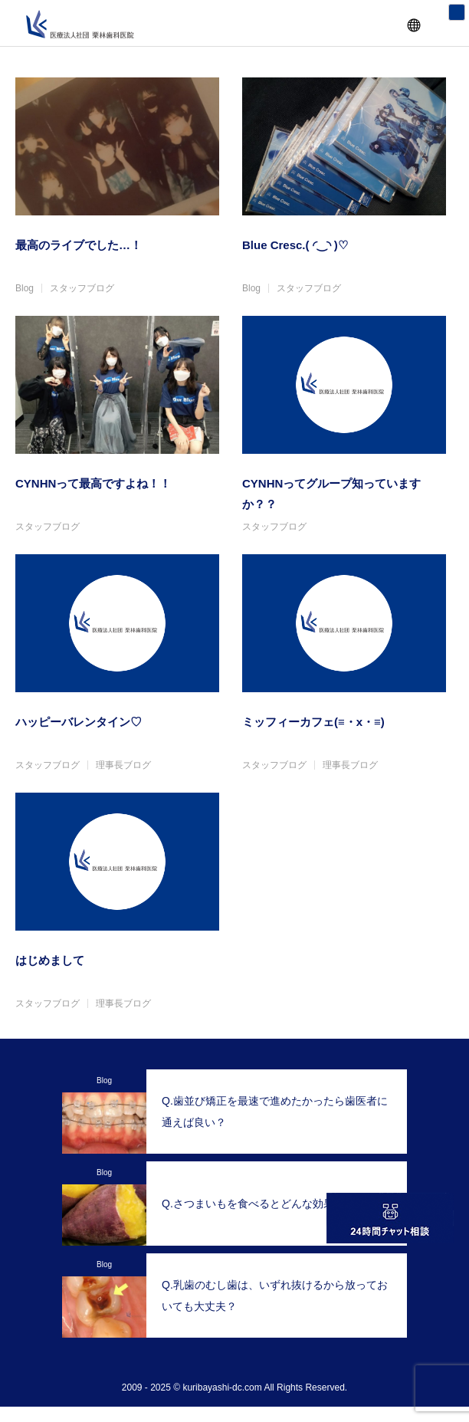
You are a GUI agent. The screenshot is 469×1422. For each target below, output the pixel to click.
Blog (24, 288)
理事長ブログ (123, 765)
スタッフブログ (82, 288)
